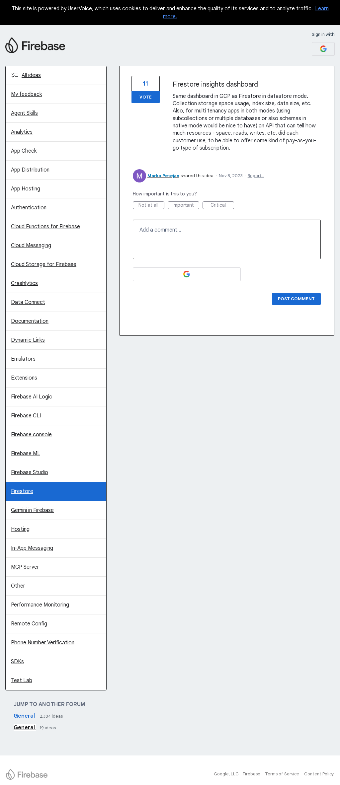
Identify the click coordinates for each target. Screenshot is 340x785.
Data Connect (28, 302)
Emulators (23, 359)
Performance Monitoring (40, 605)
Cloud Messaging (31, 245)
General (25, 716)
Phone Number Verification (42, 642)
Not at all (151, 205)
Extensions (24, 378)
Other (18, 586)
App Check (24, 151)
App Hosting (25, 188)
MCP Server (25, 567)
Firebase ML (25, 453)
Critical (222, 205)
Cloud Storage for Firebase (43, 264)
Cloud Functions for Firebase (45, 226)
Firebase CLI (26, 415)
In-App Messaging (32, 548)
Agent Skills (24, 113)
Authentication (28, 207)
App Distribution (30, 170)
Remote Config (29, 623)
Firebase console (31, 434)
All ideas (31, 75)
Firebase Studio (29, 472)
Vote (145, 97)
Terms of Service (282, 774)
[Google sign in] (323, 49)
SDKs (17, 661)
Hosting (20, 529)
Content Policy (319, 774)
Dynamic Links (28, 340)
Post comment (296, 299)
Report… (256, 175)
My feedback (26, 94)
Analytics (22, 132)
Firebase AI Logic (31, 396)
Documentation (29, 321)
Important (186, 205)
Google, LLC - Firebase (237, 774)
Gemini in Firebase (32, 510)
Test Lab (21, 680)
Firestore (22, 491)
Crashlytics (24, 283)
